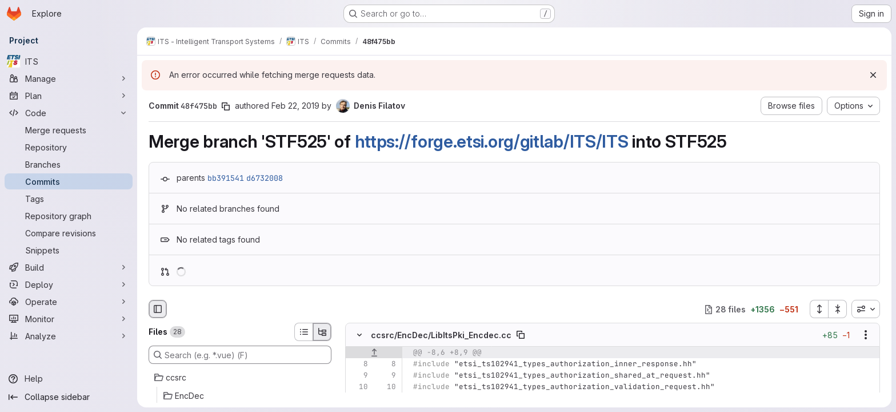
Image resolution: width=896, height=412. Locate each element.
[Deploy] (69, 284)
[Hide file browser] (158, 309)
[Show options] (866, 335)
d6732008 (264, 178)
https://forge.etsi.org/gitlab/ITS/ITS (492, 141)
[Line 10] (358, 387)
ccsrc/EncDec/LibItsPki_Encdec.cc (441, 335)
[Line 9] (358, 376)
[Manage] (69, 78)
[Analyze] (69, 336)
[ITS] (69, 61)
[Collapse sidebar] (69, 397)
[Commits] (69, 181)
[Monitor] (69, 319)
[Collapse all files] (838, 309)
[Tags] (69, 199)
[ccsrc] (240, 378)
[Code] (69, 113)
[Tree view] (322, 332)
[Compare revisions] (69, 233)
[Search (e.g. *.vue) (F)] (240, 355)
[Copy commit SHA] (226, 106)
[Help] (69, 379)
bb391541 (225, 178)
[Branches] (69, 164)
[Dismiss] (873, 75)
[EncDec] (240, 396)
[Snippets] (69, 250)
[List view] (303, 332)
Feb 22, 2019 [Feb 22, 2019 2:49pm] (295, 105)
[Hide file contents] (359, 335)
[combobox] (865, 309)
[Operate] (69, 302)
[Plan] (69, 96)
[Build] (69, 267)
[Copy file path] (520, 335)
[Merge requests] (69, 130)
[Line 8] (358, 364)
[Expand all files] (819, 309)
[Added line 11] (386, 399)
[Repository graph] (69, 216)
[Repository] (69, 147)
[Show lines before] (374, 353)
